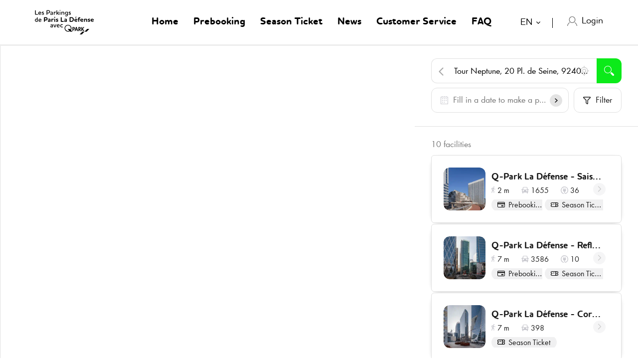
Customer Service (416, 22)
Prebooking (219, 22)
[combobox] (532, 23)
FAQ (481, 22)
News (349, 22)
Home (165, 22)
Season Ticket (291, 22)
